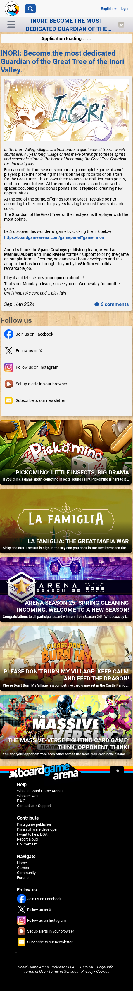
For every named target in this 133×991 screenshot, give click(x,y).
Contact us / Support (34, 806)
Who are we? (27, 796)
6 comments (111, 304)
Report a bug (27, 839)
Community (26, 873)
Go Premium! (27, 844)
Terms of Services (63, 971)
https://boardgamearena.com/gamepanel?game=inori (54, 237)
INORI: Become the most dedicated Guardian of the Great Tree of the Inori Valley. (62, 61)
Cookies (102, 971)
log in (125, 9)
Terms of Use (35, 971)
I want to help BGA (32, 834)
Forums (23, 877)
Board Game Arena (33, 967)
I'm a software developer (37, 829)
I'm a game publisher (34, 824)
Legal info (105, 967)
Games (23, 868)
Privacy (87, 971)
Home (22, 863)
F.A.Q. (21, 801)
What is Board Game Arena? (40, 791)
